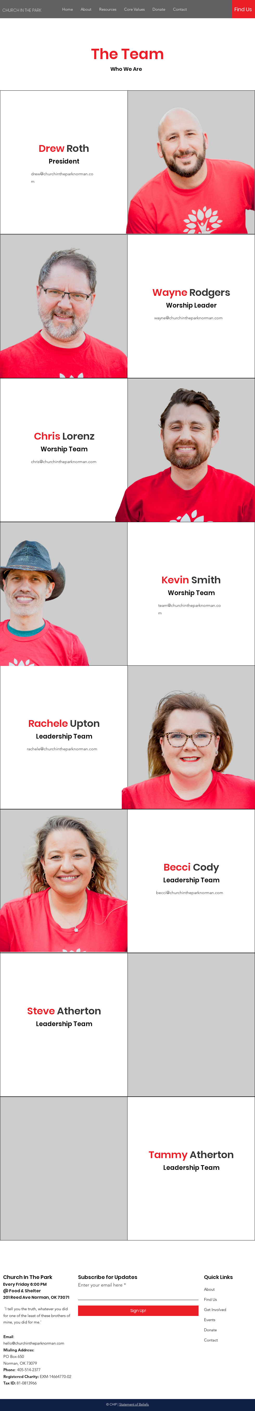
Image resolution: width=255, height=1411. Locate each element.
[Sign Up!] (138, 1311)
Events (209, 1319)
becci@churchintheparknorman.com (189, 892)
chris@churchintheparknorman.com (64, 461)
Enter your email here (100, 1285)
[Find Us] (243, 9)
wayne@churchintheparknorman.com (188, 317)
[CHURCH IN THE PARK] (31, 10)
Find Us (210, 1299)
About (209, 1289)
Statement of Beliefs (134, 1404)
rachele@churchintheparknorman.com (62, 748)
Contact (211, 1340)
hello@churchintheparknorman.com (33, 1343)
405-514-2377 (29, 1369)
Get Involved (215, 1309)
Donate (210, 1329)
